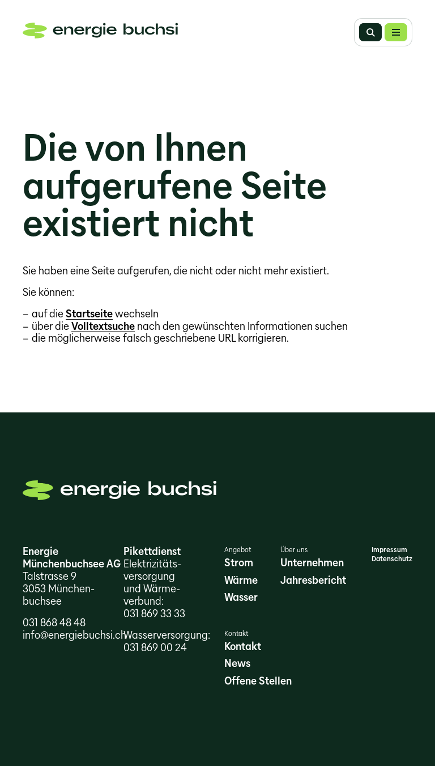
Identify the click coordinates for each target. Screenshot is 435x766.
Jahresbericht (313, 580)
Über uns (294, 549)
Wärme (241, 580)
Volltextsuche (103, 326)
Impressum (389, 549)
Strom (238, 562)
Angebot (237, 549)
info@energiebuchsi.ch (74, 635)
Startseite (89, 313)
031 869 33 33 (154, 613)
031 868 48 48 (54, 622)
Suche (370, 32)
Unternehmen (312, 562)
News (237, 663)
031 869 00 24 (155, 647)
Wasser (241, 597)
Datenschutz (392, 558)
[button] (396, 32)
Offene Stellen (258, 680)
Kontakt (236, 633)
